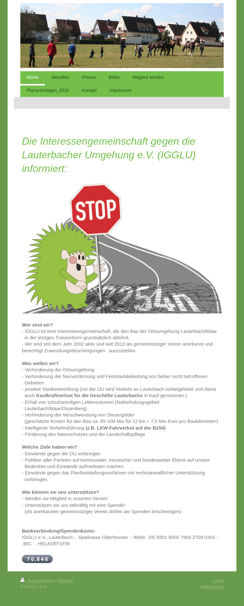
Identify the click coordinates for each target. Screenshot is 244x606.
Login (218, 580)
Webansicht (212, 586)
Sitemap (65, 580)
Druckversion (37, 580)
